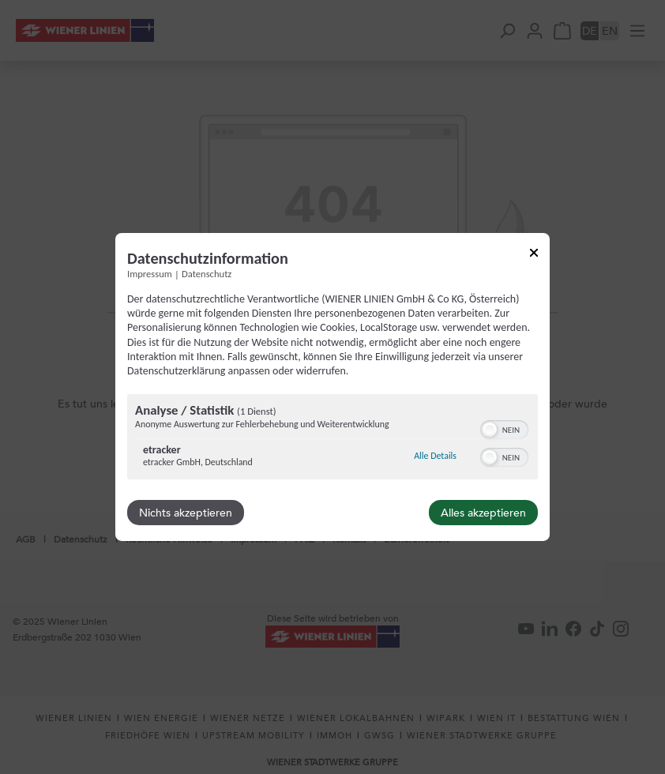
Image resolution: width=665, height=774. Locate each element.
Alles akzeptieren (483, 512)
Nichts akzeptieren (185, 512)
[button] (490, 430)
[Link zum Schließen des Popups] (534, 255)
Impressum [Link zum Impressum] (149, 274)
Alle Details (435, 455)
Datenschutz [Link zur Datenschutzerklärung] (206, 274)
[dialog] (332, 387)
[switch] (504, 428)
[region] (332, 438)
